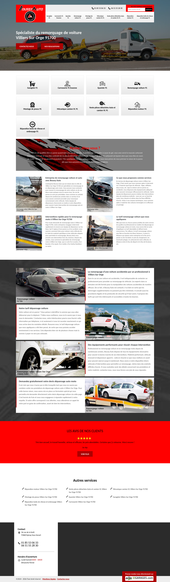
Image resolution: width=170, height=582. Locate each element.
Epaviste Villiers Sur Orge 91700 (81, 497)
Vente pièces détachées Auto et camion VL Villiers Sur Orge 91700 (88, 490)
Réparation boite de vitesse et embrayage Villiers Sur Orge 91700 (43, 503)
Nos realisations (52, 46)
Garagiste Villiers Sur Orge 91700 (125, 497)
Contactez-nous (26, 46)
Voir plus (85, 454)
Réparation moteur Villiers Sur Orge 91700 (41, 489)
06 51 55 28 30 (115, 8)
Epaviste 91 (68, 17)
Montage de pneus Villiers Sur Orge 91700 (41, 497)
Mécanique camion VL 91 (100, 17)
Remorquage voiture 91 (77, 17)
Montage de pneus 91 (89, 17)
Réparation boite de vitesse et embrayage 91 (145, 17)
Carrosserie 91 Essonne (59, 17)
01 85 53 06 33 (98, 8)
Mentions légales (49, 579)
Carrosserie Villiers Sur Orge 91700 (82, 502)
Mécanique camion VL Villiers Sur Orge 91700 (130, 489)
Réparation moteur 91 (130, 17)
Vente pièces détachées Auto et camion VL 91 (115, 17)
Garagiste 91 (49, 17)
